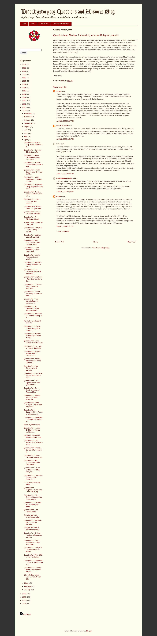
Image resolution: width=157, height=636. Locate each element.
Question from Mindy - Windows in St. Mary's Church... (33, 179)
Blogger (89, 631)
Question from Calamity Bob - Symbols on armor (32, 504)
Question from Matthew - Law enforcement (33, 236)
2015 (24, 91)
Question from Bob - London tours (31, 511)
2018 (24, 81)
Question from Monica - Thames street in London (32, 257)
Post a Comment (63, 231)
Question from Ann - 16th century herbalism (33, 556)
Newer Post (59, 242)
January (27, 590)
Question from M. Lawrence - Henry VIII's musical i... (31, 308)
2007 (24, 597)
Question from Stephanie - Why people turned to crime (33, 187)
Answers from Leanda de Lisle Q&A (33, 223)
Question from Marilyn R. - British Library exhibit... (33, 230)
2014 (24, 94)
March (26, 583)
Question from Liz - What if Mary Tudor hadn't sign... (33, 375)
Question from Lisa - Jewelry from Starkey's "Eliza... (33, 443)
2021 (24, 71)
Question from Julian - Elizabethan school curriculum (32, 157)
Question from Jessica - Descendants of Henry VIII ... (33, 194)
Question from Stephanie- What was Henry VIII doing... (33, 490)
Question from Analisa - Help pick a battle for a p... (33, 145)
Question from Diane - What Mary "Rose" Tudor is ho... (32, 250)
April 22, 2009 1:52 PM (65, 139)
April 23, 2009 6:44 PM (65, 174)
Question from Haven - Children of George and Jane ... (32, 430)
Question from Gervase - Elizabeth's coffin (33, 151)
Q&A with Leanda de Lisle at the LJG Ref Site (32, 577)
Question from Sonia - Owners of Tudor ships (33, 342)
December (28, 114)
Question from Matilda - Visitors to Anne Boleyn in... (32, 397)
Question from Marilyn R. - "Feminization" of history (33, 550)
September (28, 123)
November (28, 117)
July (26, 130)
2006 (24, 600)
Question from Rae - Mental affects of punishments (31, 301)
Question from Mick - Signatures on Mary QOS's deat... (32, 383)
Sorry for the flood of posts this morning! (32, 529)
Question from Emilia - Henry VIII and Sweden (32, 201)
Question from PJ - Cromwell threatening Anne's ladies (33, 497)
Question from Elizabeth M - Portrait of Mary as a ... (33, 316)
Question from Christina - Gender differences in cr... (33, 450)
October (27, 120)
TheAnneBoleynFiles (64, 178)
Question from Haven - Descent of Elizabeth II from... (33, 164)
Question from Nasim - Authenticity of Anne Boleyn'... (32, 335)
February (28, 586)
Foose (58, 91)
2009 (24, 111)
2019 (24, 78)
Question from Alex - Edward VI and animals (31, 368)
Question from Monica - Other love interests (32, 213)
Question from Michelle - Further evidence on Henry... (33, 264)
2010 (24, 107)
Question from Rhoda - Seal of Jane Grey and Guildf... (33, 172)
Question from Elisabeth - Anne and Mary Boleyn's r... (33, 477)
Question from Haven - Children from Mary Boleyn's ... (32, 470)
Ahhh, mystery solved (32, 425)
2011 (24, 104)
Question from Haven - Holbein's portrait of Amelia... (32, 328)
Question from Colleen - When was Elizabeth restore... (33, 570)
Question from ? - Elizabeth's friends (31, 218)
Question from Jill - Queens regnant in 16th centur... (32, 463)
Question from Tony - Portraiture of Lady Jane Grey (32, 542)
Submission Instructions (61, 24)
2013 (24, 97)
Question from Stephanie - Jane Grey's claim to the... (33, 279)
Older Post (131, 242)
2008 (24, 594)
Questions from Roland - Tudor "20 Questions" (33, 208)
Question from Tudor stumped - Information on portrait (33, 405)
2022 (24, 68)
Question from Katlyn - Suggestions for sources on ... (32, 353)
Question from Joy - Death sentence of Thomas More (31, 390)
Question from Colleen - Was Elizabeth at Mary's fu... (33, 286)
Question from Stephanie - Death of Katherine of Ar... (33, 562)
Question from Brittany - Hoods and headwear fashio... (33, 535)
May (26, 136)
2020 (24, 75)
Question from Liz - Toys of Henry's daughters (33, 347)
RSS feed (25, 615)
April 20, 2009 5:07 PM (65, 121)
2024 (24, 65)
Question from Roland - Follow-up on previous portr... (33, 294)
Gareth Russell (62, 126)
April (26, 140)
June (26, 133)
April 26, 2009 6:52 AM (65, 192)
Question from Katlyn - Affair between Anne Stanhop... (32, 361)
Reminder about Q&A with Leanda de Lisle (32, 436)
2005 (24, 604)
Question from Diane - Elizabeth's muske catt (33, 456)
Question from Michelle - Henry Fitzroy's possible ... (33, 522)
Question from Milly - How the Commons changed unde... (32, 242)
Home (24, 24)
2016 (24, 88)
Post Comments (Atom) (100, 248)
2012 (24, 101)
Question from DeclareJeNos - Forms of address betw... (33, 412)
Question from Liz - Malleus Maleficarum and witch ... (32, 272)
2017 (24, 84)
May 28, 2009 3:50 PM (65, 226)
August (27, 127)
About (33, 24)
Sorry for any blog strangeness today (31, 516)
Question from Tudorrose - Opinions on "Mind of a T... (33, 419)
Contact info (44, 24)
